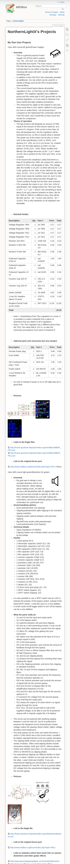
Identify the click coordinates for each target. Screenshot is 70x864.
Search (63, 9)
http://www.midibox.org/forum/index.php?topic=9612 (32, 847)
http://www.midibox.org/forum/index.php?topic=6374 (32, 467)
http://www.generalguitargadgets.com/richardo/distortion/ (34, 861)
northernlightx (18, 21)
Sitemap (61, 15)
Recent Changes (51, 12)
